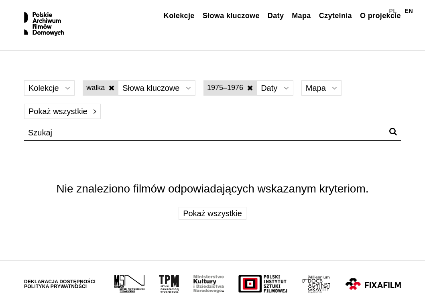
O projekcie (380, 16)
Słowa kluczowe (231, 16)
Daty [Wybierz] (275, 88)
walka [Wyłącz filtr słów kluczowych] (100, 88)
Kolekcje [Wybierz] (49, 88)
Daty (276, 16)
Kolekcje (179, 16)
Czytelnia (335, 16)
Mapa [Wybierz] (322, 88)
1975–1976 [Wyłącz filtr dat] (230, 88)
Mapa (301, 16)
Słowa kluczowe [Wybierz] (156, 88)
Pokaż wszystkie (62, 111)
